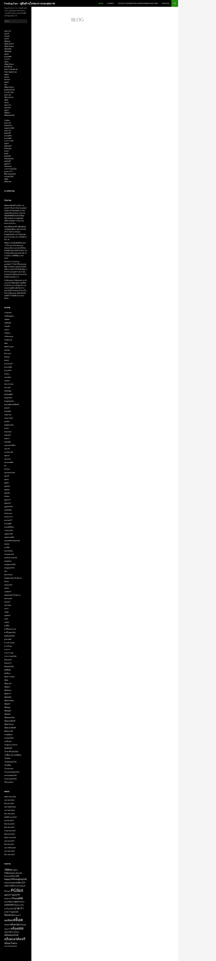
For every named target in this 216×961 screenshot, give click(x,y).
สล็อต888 (7, 49)
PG (5, 466)
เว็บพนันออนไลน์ (10, 762)
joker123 (7, 31)
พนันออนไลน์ (9, 666)
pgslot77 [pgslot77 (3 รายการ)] (8, 895)
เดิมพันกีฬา (8, 748)
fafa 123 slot (8, 384)
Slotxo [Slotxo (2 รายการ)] (22, 902)
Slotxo (6, 581)
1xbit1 (6, 330)
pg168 (6, 33)
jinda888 (7, 411)
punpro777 (8, 171)
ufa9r (6, 619)
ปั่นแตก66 (8, 166)
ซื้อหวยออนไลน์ (10, 174)
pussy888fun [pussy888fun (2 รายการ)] (8, 902)
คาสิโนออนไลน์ (9, 632)
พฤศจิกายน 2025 (10, 817)
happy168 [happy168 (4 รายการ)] (9, 879)
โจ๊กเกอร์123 (8, 97)
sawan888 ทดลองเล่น (12, 540)
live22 (6, 151)
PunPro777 (8, 517)
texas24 (7, 602)
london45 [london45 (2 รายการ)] (22, 886)
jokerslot (7, 107)
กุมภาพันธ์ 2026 (10, 807)
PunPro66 (8, 513)
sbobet (6, 544)
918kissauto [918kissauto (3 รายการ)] (9, 873)
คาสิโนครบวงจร (10, 629)
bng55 (6, 360)
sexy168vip (8, 551)
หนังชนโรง (8, 125)
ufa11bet (7, 605)
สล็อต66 (7, 41)
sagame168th (9, 128)
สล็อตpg (7, 707)
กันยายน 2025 (9, 824)
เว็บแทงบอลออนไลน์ (11, 772)
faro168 (7, 387)
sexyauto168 (9, 554)
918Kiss (7, 333)
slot (5, 85)
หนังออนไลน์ (8, 159)
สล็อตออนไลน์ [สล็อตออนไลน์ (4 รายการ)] (11, 934)
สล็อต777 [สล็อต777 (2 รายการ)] (7, 929)
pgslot (6, 54)
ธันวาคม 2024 (9, 854)
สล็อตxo (7, 113)
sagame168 (8, 534)
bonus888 (8, 367)
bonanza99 (8, 364)
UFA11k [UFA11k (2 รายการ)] (16, 905)
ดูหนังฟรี (7, 133)
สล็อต (6, 100)
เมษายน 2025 (9, 841)
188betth (7, 323)
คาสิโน (6, 626)
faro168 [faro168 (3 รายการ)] (15, 876)
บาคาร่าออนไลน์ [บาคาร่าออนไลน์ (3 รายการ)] (11, 912)
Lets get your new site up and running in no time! (138, 3)
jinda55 (7, 36)
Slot (5, 571)
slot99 (6, 39)
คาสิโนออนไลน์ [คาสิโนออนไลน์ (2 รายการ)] (9, 909)
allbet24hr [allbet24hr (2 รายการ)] (18, 873)
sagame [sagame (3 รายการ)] (16, 901)
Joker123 (7, 415)
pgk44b (7, 493)
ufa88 (6, 612)
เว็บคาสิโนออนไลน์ (11, 751)
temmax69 (8, 598)
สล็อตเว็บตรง (9, 44)
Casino (6, 374)
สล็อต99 (7, 704)
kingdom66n (9, 425)
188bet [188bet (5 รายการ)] (8, 869)
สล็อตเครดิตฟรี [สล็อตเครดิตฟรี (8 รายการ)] (14, 939)
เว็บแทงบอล (8, 768)
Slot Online (8, 575)
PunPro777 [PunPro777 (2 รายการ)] (8, 898)
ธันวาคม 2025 (9, 814)
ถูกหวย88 (7, 639)
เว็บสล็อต (7, 765)
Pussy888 (7, 523)
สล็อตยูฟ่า (8, 711)
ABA (6, 343)
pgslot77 (7, 164)
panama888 (8, 462)
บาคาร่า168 (8, 141)
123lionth (8, 312)
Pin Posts (165, 3)
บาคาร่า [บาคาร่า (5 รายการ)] (19, 908)
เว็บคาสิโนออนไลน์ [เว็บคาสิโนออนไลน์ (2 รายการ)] (10, 946)
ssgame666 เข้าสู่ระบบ (12, 595)
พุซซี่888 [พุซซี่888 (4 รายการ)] (8, 920)
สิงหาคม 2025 (9, 827)
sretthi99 (7, 592)
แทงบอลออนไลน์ (10, 775)
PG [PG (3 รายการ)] (5, 891)
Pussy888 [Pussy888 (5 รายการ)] (17, 898)
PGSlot (6, 496)
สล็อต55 (7, 687)
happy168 (8, 398)
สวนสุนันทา (8, 734)
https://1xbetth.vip (11, 69)
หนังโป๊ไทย (8, 67)
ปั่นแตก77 (8, 663)
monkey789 (8, 452)
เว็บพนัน (7, 758)
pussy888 (7, 56)
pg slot (6, 77)
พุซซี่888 (7, 670)
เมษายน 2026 (9, 800)
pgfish (6, 483)
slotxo (6, 62)
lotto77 (7, 438)
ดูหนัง (6, 153)
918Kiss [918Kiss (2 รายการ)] (15, 870)
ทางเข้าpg (8, 646)
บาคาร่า (7, 59)
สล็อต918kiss (9, 700)
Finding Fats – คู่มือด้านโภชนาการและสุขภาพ (29, 3)
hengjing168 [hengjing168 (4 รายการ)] (20, 879)
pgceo (6, 479)
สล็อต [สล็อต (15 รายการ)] (18, 919)
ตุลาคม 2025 (9, 820)
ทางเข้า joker (9, 92)
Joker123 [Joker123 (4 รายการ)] (20, 882)
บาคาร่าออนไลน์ (10, 169)
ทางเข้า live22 (9, 643)
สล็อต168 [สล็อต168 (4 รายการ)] (15, 924)
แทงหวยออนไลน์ (10, 779)
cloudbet (7, 377)
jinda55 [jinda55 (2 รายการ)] (6, 883)
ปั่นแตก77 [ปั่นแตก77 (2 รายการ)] (17, 915)
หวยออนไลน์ (8, 176)
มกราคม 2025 (9, 851)
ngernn (7, 455)
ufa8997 (7, 615)
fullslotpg (7, 148)
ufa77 (6, 609)
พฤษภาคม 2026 (10, 797)
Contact (110, 3)
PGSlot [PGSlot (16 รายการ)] (17, 890)
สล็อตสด (7, 714)
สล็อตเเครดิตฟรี (10, 728)
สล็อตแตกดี (8, 731)
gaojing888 (8, 394)
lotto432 (7, 435)
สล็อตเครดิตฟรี (9, 721)
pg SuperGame (9, 472)
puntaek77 (8, 520)
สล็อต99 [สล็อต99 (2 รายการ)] (7, 925)
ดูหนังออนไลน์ (9, 90)
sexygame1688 (9, 564)
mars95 (7, 449)
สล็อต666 (7, 690)
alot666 (7, 350)
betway (7, 357)
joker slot (7, 95)
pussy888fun (9, 527)
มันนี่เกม (7, 673)
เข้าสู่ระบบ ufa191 (11, 745)
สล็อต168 (7, 181)
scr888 (6, 547)
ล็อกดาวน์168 (9, 677)
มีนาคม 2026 (9, 803)
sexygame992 (9, 568)
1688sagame (9, 316)
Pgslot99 (7, 503)
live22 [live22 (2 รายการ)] (17, 886)
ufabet (6, 622)
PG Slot (7, 469)
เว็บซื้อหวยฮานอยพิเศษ (12, 755)
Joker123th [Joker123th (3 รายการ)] (9, 886)
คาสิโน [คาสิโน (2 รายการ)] (21, 905)
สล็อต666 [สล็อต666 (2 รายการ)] (23, 925)
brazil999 (7, 370)
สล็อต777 (7, 694)
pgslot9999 (8, 506)
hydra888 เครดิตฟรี (11, 404)
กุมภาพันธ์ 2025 (10, 848)
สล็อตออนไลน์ (9, 115)
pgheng (7, 486)
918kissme (8, 340)
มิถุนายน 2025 (9, 834)
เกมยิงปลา (8, 741)
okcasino (7, 459)
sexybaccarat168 (10, 557)
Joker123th (8, 418)
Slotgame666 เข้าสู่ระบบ (13, 578)
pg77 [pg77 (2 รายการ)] (9, 891)
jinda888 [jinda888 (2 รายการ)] (13, 883)
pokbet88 (7, 510)
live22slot (7, 432)
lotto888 (7, 442)
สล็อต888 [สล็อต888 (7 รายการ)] (17, 928)
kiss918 (7, 79)
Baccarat (7, 353)
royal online (8, 530)
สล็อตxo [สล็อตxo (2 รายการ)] (16, 932)
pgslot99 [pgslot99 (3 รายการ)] (16, 895)
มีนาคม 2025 (9, 844)
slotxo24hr (8, 585)
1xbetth (7, 326)
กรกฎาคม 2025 (10, 831)
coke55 (7, 381)
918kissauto (8, 336)
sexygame (7, 561)
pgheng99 (8, 146)
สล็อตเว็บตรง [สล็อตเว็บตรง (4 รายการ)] (10, 943)
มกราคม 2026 (9, 810)
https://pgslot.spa (10, 72)
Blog (101, 3)
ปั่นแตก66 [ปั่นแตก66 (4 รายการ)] (9, 915)
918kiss (7, 120)
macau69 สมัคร (10, 445)
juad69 (6, 421)
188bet (7, 319)
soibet (6, 588)
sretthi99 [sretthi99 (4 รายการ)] (8, 904)
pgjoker (7, 489)
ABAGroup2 (9, 347)
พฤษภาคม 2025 (10, 837)
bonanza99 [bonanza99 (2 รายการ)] (8, 876)
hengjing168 (9, 401)
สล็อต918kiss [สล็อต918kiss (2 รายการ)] (8, 932)
